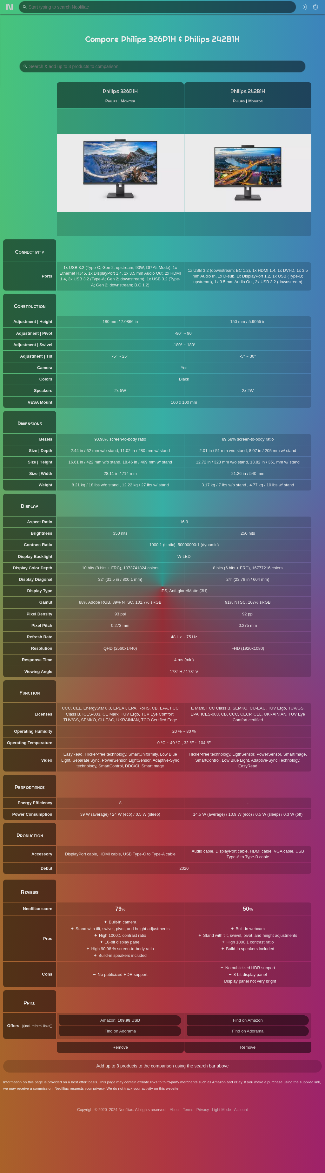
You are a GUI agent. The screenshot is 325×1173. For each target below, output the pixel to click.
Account (241, 1110)
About (175, 1110)
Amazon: (120, 1020)
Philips (111, 101)
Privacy (202, 1110)
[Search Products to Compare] (162, 66)
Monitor (128, 101)
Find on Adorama (120, 1031)
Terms (188, 1110)
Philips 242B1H (247, 91)
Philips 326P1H (120, 91)
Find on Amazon (248, 1020)
